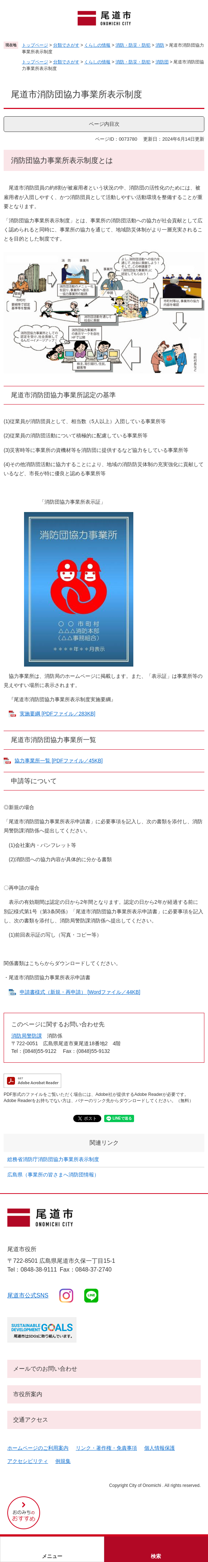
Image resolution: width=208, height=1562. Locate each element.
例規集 (63, 1461)
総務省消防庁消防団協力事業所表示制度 (53, 1159)
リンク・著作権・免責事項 (106, 1448)
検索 (156, 1556)
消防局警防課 (26, 1036)
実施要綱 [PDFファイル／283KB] (57, 713)
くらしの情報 (97, 45)
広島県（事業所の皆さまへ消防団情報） (53, 1175)
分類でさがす (66, 45)
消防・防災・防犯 (132, 45)
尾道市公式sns (27, 1295)
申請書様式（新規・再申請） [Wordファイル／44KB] (80, 992)
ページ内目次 (104, 124)
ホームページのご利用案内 (37, 1448)
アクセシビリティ (27, 1461)
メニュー (52, 1556)
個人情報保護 (159, 1448)
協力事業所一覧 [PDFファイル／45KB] (59, 761)
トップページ (35, 45)
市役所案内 (27, 1394)
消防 (160, 45)
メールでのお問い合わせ (45, 1369)
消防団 (162, 62)
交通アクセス (30, 1420)
